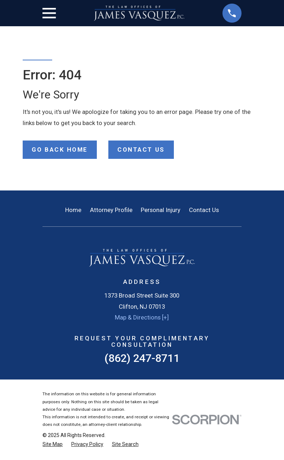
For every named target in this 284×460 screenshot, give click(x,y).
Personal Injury (160, 209)
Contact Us (204, 209)
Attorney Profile (111, 209)
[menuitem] (52, 444)
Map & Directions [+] (142, 317)
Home (73, 209)
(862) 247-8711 (142, 358)
